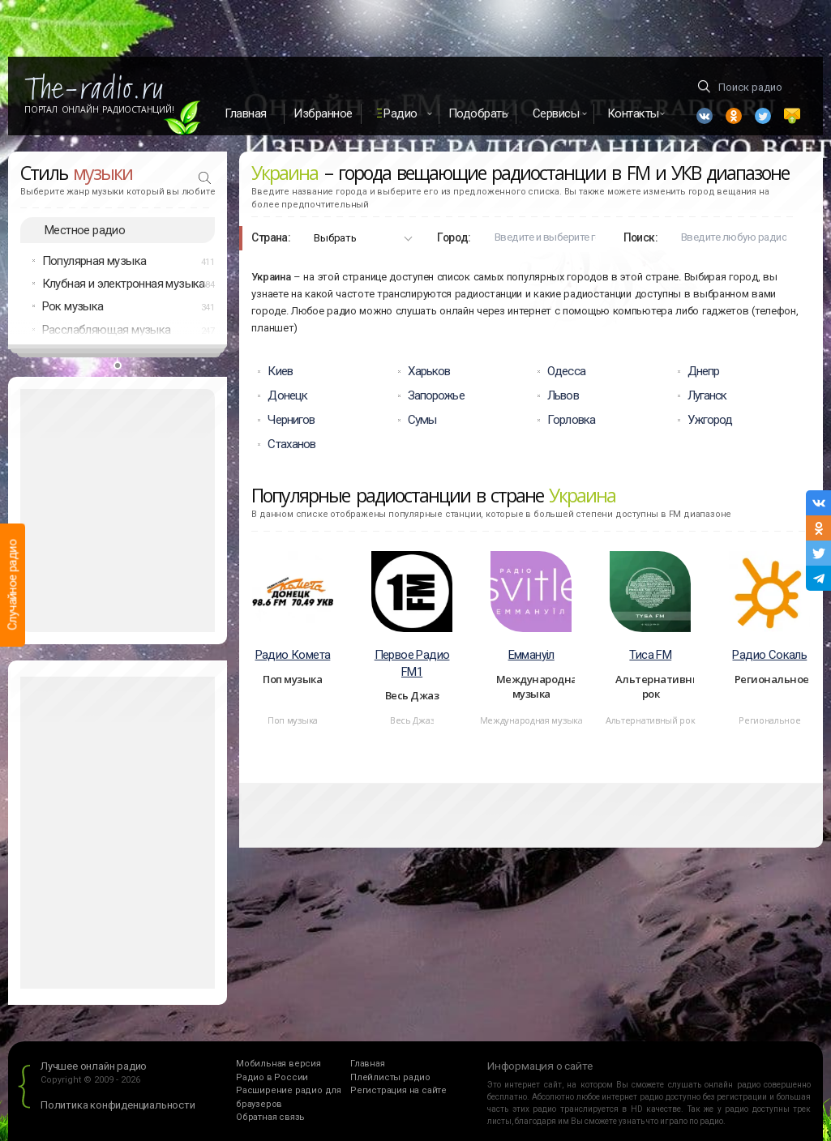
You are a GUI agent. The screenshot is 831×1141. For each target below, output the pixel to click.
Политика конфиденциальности (118, 1106)
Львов (563, 395)
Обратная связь (270, 1118)
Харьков (429, 372)
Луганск (707, 395)
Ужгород (710, 419)
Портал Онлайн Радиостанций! (99, 109)
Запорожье (436, 395)
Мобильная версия (278, 1064)
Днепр (704, 372)
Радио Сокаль (769, 654)
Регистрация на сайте (398, 1091)
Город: (453, 237)
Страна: (270, 237)
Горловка (571, 419)
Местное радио (85, 230)
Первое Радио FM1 (412, 663)
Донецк (287, 395)
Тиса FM (650, 654)
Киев (280, 372)
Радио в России (272, 1077)
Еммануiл (531, 654)
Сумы (422, 419)
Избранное (323, 113)
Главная (246, 113)
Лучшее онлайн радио (94, 1067)
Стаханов (291, 444)
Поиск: (640, 237)
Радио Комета (293, 654)
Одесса (566, 372)
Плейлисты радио (390, 1077)
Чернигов (291, 419)
